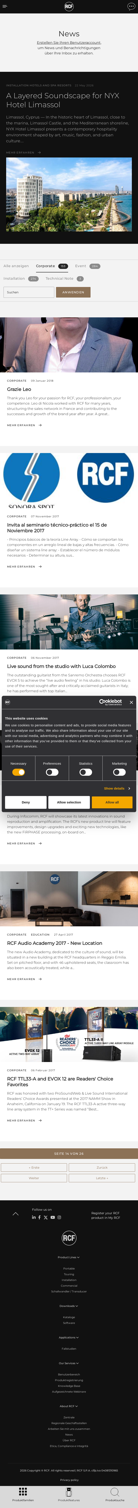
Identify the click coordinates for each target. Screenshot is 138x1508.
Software (69, 1323)
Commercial (69, 1285)
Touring (69, 1274)
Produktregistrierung (69, 1380)
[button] (69, 1153)
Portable (69, 1268)
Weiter (34, 1178)
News (69, 1434)
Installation (69, 1280)
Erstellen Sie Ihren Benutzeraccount (69, 43)
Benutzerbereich (69, 1374)
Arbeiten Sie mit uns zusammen (69, 1428)
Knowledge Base (69, 1386)
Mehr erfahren (20, 152)
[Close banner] (131, 702)
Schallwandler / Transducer (69, 1291)
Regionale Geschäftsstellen (69, 1423)
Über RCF (69, 1440)
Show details (114, 788)
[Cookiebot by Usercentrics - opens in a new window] (102, 702)
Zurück (102, 1167)
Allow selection (69, 802)
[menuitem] (69, 1480)
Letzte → (102, 1178)
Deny (26, 802)
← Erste (34, 1167)
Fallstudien (69, 1348)
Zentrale (69, 1417)
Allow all (112, 802)
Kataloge (69, 1317)
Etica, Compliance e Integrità (69, 1446)
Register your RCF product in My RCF (105, 1215)
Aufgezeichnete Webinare (69, 1391)
